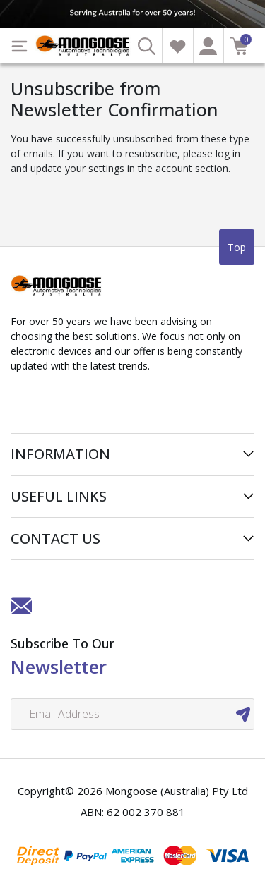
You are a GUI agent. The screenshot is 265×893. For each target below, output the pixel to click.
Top (237, 247)
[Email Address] (132, 714)
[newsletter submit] (243, 714)
